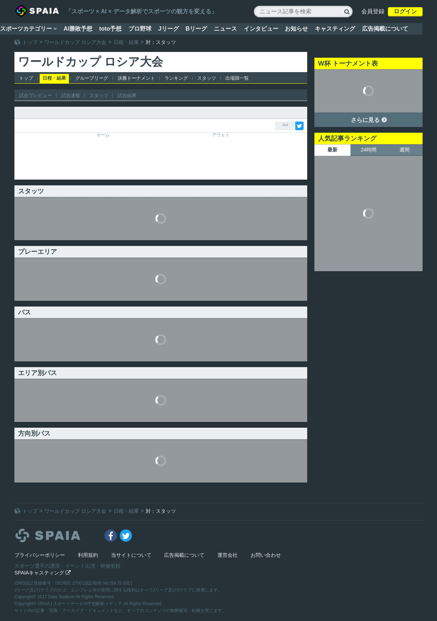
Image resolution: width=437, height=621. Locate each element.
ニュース (225, 29)
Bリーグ (196, 29)
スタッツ (206, 78)
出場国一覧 (237, 78)
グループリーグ (91, 78)
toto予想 (110, 29)
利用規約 (88, 555)
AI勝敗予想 (77, 29)
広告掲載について (385, 29)
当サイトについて (131, 555)
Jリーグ (168, 29)
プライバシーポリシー (39, 555)
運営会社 (227, 555)
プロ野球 (139, 29)
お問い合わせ (266, 555)
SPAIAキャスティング (42, 573)
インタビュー (261, 29)
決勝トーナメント (136, 78)
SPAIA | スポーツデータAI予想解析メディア (80, 603)
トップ (29, 42)
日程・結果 (126, 42)
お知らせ (296, 29)
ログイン (405, 11)
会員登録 (372, 11)
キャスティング (335, 29)
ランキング (176, 78)
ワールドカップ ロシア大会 (75, 42)
